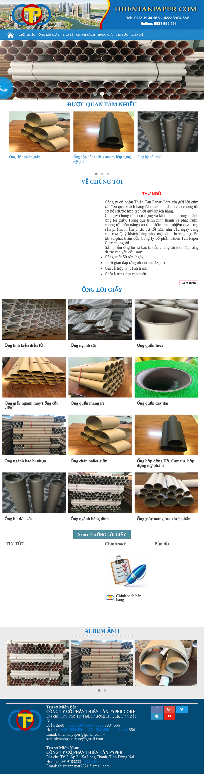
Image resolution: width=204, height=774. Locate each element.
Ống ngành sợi (83, 345)
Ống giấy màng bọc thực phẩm (164, 519)
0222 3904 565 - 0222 (86, 725)
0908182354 (95, 761)
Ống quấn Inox (150, 345)
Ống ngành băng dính (90, 519)
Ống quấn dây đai (152, 403)
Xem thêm (189, 283)
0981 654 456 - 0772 (78, 730)
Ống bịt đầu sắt (149, 157)
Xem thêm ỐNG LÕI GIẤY (102, 534)
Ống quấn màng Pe (87, 403)
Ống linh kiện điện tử (24, 345)
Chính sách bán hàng (128, 598)
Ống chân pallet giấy (24, 157)
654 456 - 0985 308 (112, 730)
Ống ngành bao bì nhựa (25, 461)
